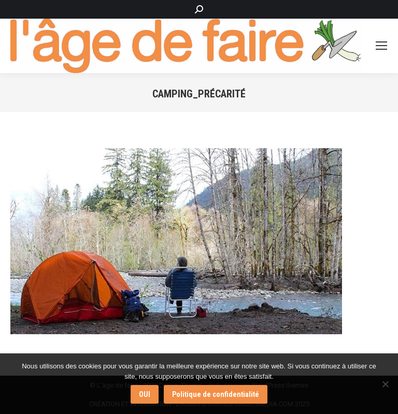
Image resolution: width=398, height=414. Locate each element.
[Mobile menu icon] (381, 45)
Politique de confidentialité (215, 394)
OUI (144, 394)
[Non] (385, 384)
